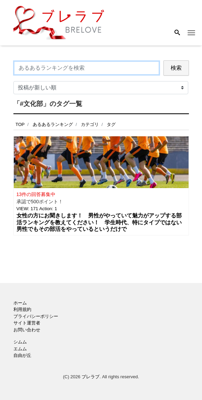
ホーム (20, 302)
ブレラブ (90, 376)
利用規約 (22, 309)
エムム (20, 348)
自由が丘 (22, 355)
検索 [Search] (176, 68)
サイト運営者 (26, 322)
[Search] (177, 33)
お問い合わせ (26, 329)
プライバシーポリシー (35, 316)
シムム (20, 341)
